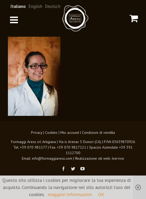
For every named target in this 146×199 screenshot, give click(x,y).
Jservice (118, 158)
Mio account (69, 132)
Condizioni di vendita (98, 132)
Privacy (36, 132)
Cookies (51, 132)
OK (101, 194)
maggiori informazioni (70, 194)
